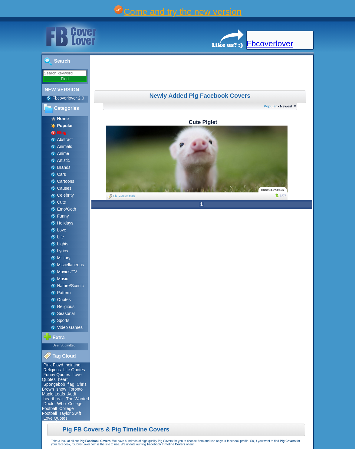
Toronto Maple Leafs (62, 391)
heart (62, 379)
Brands (64, 167)
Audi (71, 394)
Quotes (64, 299)
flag (70, 384)
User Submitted (64, 345)
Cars (61, 174)
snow (61, 389)
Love (61, 230)
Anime (63, 153)
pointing (73, 364)
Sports (63, 320)
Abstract (65, 139)
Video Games (70, 327)
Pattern (64, 292)
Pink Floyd (53, 364)
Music (62, 278)
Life (60, 236)
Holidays (65, 223)
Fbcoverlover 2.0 (68, 98)
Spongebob (54, 384)
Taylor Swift (70, 413)
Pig (115, 195)
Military (64, 257)
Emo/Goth (66, 209)
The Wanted (77, 398)
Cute (61, 202)
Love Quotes (55, 418)
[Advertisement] (202, 73)
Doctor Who (55, 403)
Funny (63, 216)
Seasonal (66, 313)
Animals (64, 146)
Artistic (63, 160)
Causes (64, 188)
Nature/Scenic (70, 285)
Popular (270, 106)
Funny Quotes (57, 374)
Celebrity (65, 195)
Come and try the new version (183, 12)
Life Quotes (74, 369)
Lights (62, 243)
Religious (66, 306)
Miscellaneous (70, 264)
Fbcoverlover (270, 43)
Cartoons (65, 181)
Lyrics (62, 250)
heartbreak (54, 398)
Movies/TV (67, 271)
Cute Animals (127, 195)
